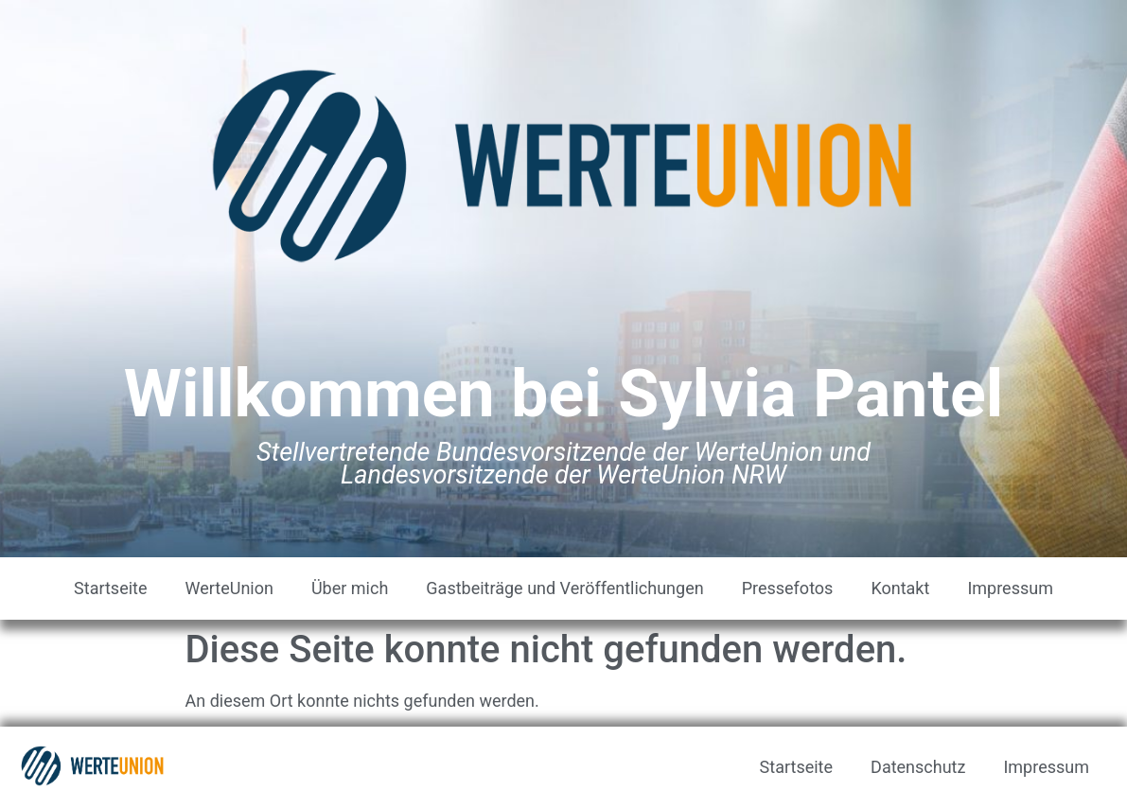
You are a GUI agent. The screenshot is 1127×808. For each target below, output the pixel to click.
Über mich (349, 588)
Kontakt (900, 588)
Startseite (110, 588)
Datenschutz (918, 767)
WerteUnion (229, 588)
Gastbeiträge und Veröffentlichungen (564, 588)
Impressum (1010, 588)
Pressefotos (788, 588)
